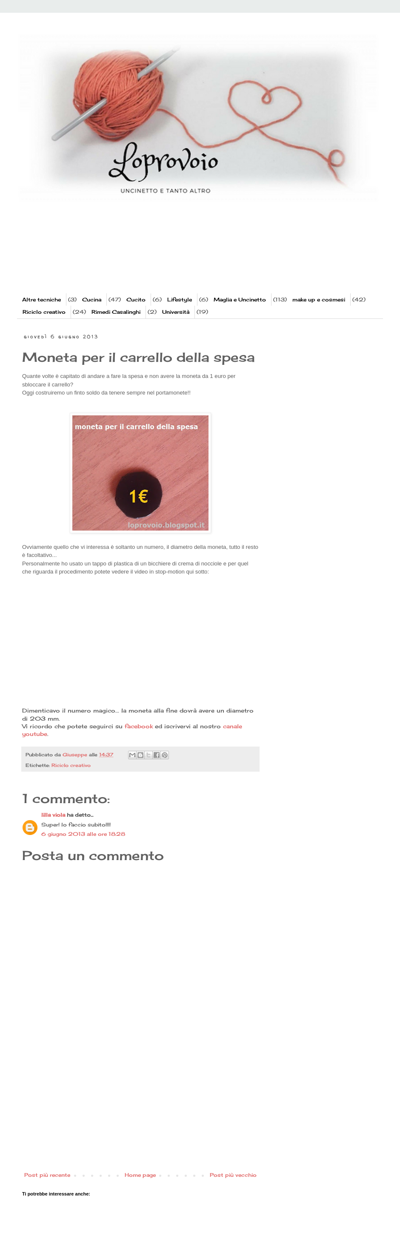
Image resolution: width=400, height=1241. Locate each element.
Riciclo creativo (44, 312)
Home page (140, 1175)
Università (175, 312)
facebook (139, 726)
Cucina (91, 299)
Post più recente (47, 1175)
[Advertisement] (185, 259)
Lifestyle (179, 299)
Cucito (136, 299)
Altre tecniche (41, 299)
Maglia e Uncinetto (240, 299)
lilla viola (53, 815)
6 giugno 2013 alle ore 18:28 (83, 834)
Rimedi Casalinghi (115, 312)
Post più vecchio (233, 1175)
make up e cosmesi (318, 299)
